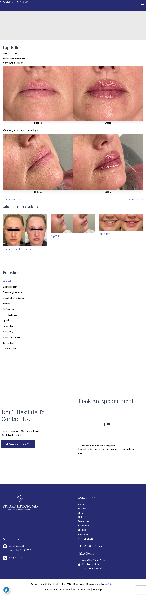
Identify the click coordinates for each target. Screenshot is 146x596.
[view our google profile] (90, 546)
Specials (82, 529)
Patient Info (83, 525)
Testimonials (83, 521)
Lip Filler (12, 48)
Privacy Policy (67, 589)
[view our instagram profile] (85, 546)
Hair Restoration (10, 314)
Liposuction (8, 326)
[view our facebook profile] (80, 546)
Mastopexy (8, 331)
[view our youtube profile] (100, 546)
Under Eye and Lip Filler (17, 249)
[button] (18, 444)
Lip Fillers (7, 320)
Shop (80, 513)
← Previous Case (12, 199)
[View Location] (17, 548)
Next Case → (136, 199)
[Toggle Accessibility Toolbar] (6, 589)
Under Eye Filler (10, 348)
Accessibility (51, 589)
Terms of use (84, 589)
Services (82, 508)
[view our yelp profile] (95, 546)
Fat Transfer (8, 309)
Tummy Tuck (8, 343)
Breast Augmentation (12, 292)
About (81, 504)
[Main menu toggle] (142, 3)
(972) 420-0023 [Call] (17, 557)
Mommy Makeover (11, 337)
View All (7, 281)
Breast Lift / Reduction (13, 298)
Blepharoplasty (10, 286)
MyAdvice (110, 584)
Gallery (81, 517)
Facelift (6, 303)
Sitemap (97, 589)
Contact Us (83, 534)
